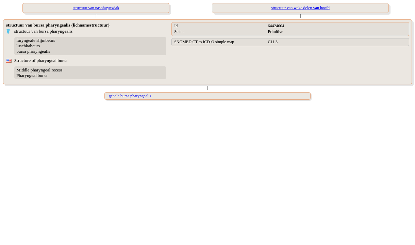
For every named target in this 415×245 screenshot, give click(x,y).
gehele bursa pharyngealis (130, 96)
